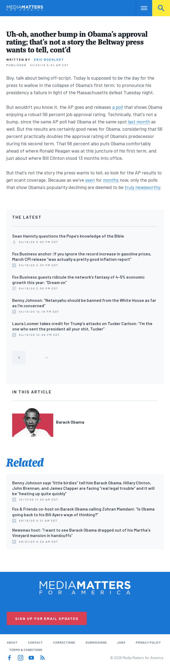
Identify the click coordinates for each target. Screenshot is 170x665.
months (111, 180)
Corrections (64, 642)
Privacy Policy (148, 642)
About (12, 642)
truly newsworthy (142, 187)
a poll (117, 107)
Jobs (121, 642)
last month (139, 121)
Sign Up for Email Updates (47, 618)
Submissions (96, 642)
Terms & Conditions (25, 650)
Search (161, 8)
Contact (35, 642)
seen (90, 180)
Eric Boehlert (49, 59)
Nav (140, 8)
